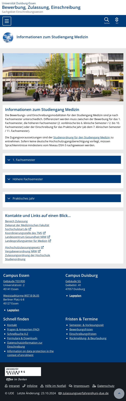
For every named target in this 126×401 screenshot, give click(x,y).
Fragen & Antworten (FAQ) (23, 329)
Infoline (29, 386)
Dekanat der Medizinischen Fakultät (27, 225)
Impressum (79, 386)
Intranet (12, 386)
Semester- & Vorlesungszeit (86, 325)
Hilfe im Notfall (53, 386)
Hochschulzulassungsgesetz (22, 247)
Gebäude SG (73, 281)
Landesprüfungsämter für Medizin (26, 241)
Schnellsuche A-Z (17, 334)
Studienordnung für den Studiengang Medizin (81, 137)
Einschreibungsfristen (82, 334)
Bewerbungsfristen (81, 329)
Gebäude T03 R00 (14, 281)
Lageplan (13, 310)
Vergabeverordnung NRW (21, 251)
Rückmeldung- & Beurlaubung (87, 338)
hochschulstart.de (16, 229)
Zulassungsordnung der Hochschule (27, 255)
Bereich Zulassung (16, 221)
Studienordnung (15, 259)
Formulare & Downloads (22, 338)
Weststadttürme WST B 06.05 (21, 295)
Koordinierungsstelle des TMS (23, 233)
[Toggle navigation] (6, 21)
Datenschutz (103, 386)
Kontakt (12, 325)
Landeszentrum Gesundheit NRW (25, 237)
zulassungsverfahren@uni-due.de (86, 393)
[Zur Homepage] (63, 3)
